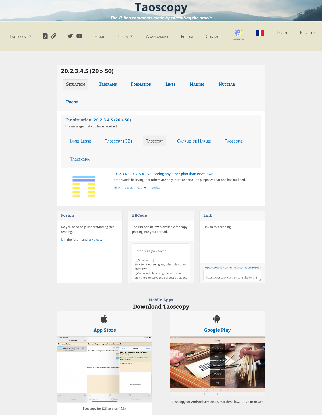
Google (141, 187)
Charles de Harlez (194, 141)
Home (99, 36)
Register (307, 32)
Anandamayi (157, 36)
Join (63, 239)
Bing (117, 187)
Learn (123, 36)
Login (282, 32)
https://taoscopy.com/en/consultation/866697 (232, 267)
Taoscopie (233, 141)
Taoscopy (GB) (118, 141)
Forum (187, 36)
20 (96, 119)
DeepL (129, 187)
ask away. (95, 239)
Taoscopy (154, 141)
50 (127, 119)
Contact (213, 36)
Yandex (155, 187)
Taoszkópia (80, 159)
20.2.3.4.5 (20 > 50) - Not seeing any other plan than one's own (163, 173)
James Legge (80, 141)
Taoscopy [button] (18, 36)
